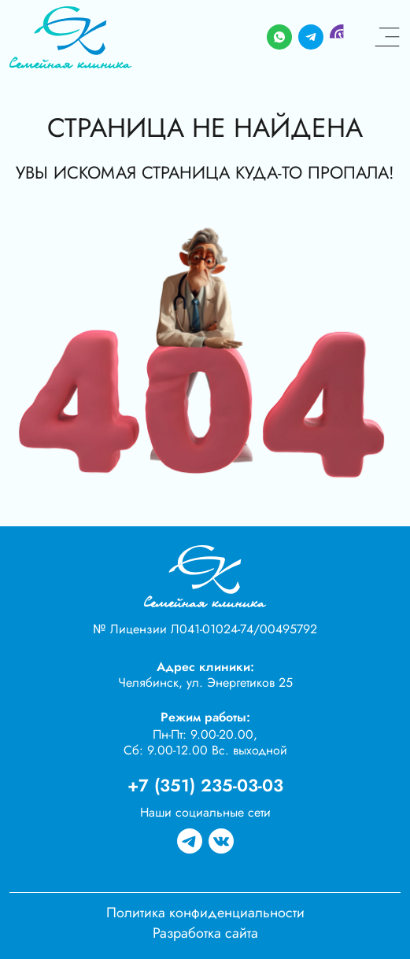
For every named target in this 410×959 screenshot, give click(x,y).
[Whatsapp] (279, 37)
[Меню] (387, 37)
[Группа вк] (221, 841)
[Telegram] (310, 37)
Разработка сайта (205, 933)
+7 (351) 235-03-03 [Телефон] (205, 785)
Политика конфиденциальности (205, 913)
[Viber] (342, 37)
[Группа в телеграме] (189, 841)
